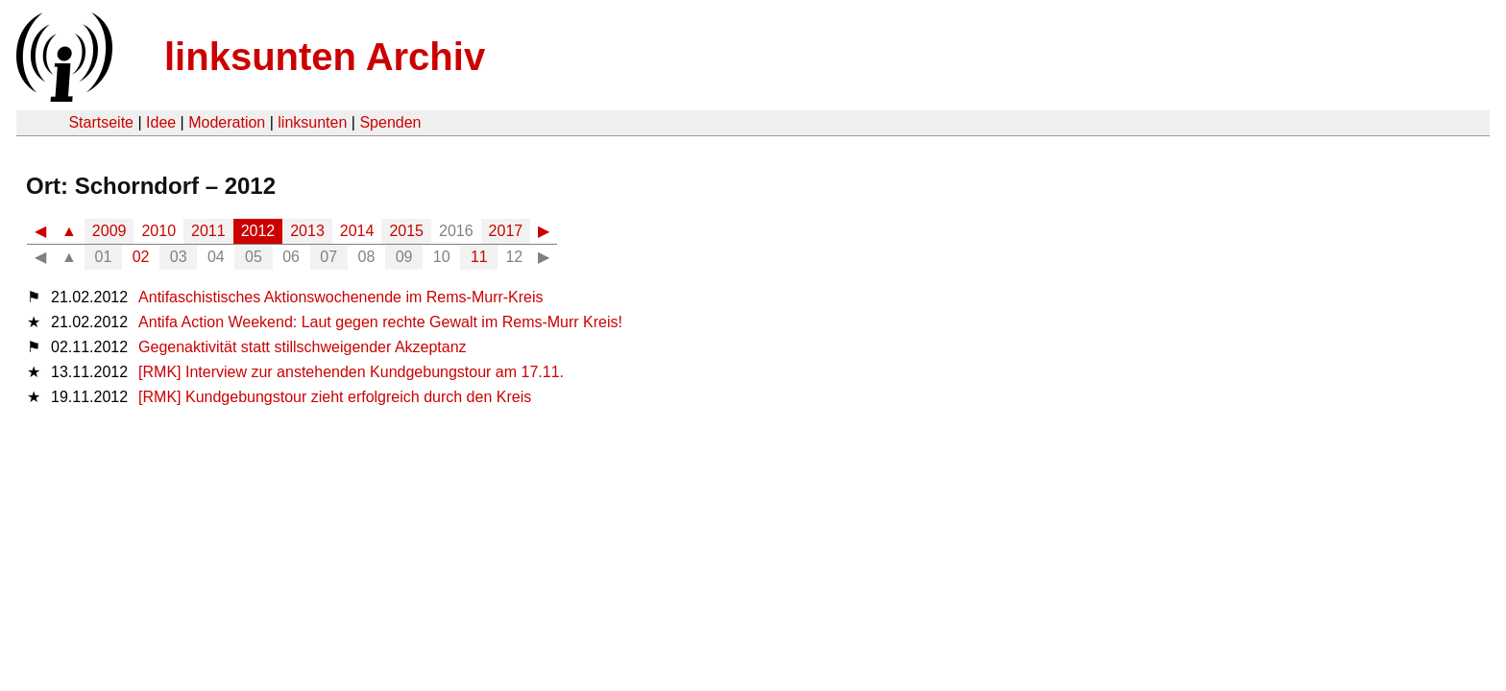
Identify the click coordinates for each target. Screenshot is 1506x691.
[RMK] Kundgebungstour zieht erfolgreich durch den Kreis (334, 397)
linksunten (312, 122)
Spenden (390, 122)
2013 (307, 231)
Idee (161, 122)
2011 (208, 231)
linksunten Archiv (324, 57)
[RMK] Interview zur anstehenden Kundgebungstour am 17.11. (351, 372)
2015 (406, 231)
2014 (357, 231)
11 (479, 257)
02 (141, 257)
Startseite (101, 122)
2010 (158, 231)
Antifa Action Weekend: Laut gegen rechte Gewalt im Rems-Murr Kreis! (380, 322)
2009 (109, 231)
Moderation (226, 122)
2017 (506, 231)
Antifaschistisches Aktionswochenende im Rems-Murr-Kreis (340, 297)
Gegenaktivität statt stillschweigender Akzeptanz (302, 347)
